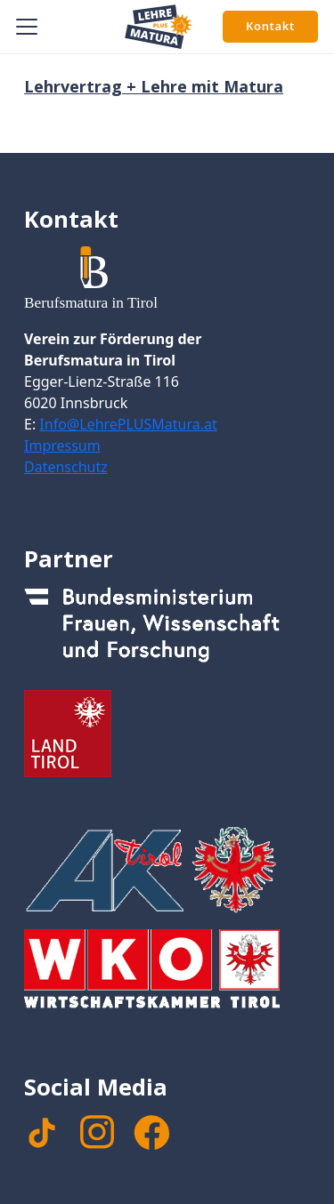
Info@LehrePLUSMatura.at (127, 424)
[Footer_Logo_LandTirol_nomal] (167, 733)
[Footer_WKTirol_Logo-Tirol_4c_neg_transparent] (167, 972)
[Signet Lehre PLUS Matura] (158, 26)
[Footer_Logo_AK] (167, 869)
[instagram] (97, 1132)
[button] (27, 26)
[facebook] (151, 1133)
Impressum (62, 445)
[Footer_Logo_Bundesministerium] (167, 630)
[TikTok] (42, 1133)
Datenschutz (66, 467)
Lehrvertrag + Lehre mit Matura (153, 86)
